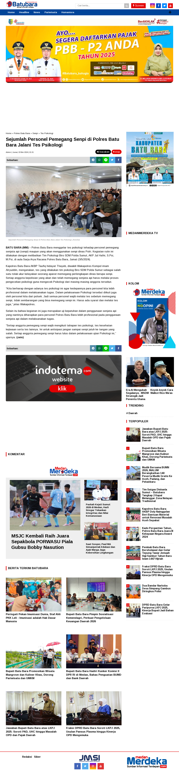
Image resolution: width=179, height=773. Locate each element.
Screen (138, 5)
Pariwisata (51, 12)
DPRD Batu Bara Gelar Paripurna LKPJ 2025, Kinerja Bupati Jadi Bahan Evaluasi (158, 609)
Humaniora (67, 12)
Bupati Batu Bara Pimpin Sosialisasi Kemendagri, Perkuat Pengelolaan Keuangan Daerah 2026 (89, 618)
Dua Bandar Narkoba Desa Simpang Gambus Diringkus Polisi (156, 588)
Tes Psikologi (46, 133)
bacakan (103, 151)
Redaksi (27, 756)
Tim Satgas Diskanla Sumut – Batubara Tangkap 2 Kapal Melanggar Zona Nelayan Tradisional (157, 495)
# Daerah (131, 413)
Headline (24, 12)
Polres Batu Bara (22, 133)
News (37, 12)
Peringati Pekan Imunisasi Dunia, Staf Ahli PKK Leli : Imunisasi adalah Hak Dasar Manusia (33, 618)
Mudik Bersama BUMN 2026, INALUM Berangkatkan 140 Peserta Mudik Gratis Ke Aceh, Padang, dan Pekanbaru (157, 474)
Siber (37, 756)
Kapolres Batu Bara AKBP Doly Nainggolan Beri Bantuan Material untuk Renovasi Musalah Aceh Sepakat (157, 514)
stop (116, 151)
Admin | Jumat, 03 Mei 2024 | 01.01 (20, 152)
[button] (170, 10)
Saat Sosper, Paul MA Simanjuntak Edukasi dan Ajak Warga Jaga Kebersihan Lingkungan (100, 548)
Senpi (35, 133)
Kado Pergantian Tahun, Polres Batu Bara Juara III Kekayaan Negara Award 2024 (157, 532)
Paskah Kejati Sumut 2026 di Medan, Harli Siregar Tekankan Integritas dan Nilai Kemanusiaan (98, 510)
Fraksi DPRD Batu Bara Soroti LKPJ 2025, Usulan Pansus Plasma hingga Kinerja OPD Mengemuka (93, 731)
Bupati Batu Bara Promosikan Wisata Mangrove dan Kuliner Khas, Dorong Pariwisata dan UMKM (30, 675)
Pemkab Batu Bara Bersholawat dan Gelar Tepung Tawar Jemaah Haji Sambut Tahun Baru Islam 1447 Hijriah (157, 553)
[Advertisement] (89, 106)
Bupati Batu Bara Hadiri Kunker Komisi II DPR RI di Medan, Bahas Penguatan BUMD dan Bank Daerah (93, 675)
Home (11, 12)
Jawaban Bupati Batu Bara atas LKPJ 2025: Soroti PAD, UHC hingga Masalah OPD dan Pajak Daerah (31, 731)
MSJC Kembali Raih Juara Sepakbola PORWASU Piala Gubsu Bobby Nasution (42, 541)
